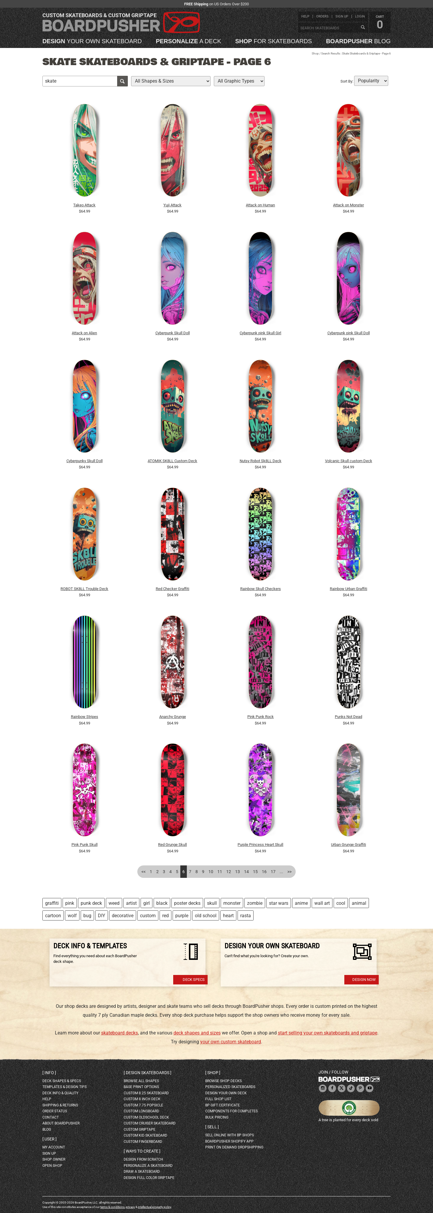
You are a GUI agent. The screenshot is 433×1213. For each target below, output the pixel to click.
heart (228, 915)
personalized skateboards (230, 1087)
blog (358, 41)
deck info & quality (60, 1093)
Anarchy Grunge (172, 716)
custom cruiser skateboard (150, 1123)
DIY (101, 915)
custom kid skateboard (145, 1135)
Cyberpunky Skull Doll (84, 461)
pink (69, 903)
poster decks (187, 903)
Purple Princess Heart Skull (260, 844)
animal (359, 903)
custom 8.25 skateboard (146, 1093)
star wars (278, 903)
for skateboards (273, 41)
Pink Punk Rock (260, 716)
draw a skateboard (142, 1171)
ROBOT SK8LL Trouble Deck (84, 589)
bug (87, 915)
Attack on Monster (348, 205)
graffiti (52, 903)
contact (50, 1117)
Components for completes (231, 1111)
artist (131, 903)
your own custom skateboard (230, 1042)
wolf (72, 915)
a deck (188, 41)
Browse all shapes (141, 1081)
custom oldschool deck (146, 1117)
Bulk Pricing (216, 1117)
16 (264, 871)
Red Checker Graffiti (172, 589)
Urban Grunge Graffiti (348, 844)
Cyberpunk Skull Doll (172, 333)
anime (301, 903)
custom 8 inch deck (142, 1099)
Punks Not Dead (348, 716)
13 (237, 871)
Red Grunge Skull (172, 844)
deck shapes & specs (61, 1081)
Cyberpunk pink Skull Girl (260, 333)
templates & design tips (64, 1087)
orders (322, 16)
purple (181, 915)
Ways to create (142, 1151)
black (162, 903)
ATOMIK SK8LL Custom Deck (172, 461)
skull (212, 903)
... (281, 871)
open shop (52, 1166)
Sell (212, 1126)
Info (49, 1072)
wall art (322, 903)
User (49, 1139)
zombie (254, 903)
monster (232, 903)
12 (228, 871)
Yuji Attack (172, 205)
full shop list (218, 1099)
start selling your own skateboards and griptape (327, 1033)
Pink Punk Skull (84, 844)
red (165, 915)
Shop (315, 53)
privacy (130, 1207)
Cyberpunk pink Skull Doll (348, 333)
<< (143, 871)
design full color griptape (149, 1178)
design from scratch (143, 1159)
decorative (122, 915)
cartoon (53, 915)
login (360, 16)
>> (289, 871)
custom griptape (139, 1129)
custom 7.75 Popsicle (143, 1105)
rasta (245, 915)
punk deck (91, 903)
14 (246, 871)
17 (273, 871)
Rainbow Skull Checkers (260, 589)
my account (53, 1147)
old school (205, 915)
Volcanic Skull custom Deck (348, 461)
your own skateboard (92, 41)
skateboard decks (119, 1033)
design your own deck (226, 1093)
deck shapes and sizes (197, 1033)
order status (54, 1111)
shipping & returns (60, 1105)
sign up (341, 16)
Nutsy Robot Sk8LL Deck (260, 461)
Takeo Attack (84, 205)
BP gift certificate (222, 1105)
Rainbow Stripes (84, 716)
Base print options (141, 1087)
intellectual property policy (154, 1207)
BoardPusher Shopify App (229, 1141)
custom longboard (141, 1111)
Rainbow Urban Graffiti (348, 589)
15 (255, 871)
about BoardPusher (60, 1123)
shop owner (53, 1159)
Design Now (364, 979)
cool (340, 903)
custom (148, 915)
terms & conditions (112, 1207)
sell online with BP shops (229, 1135)
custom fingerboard (143, 1142)
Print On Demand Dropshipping (234, 1147)
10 (210, 871)
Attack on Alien (84, 333)
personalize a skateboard (148, 1166)
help (305, 16)
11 (219, 871)
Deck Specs (194, 979)
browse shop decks (223, 1081)
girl (146, 903)
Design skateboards (147, 1072)
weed (114, 903)
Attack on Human (260, 205)
